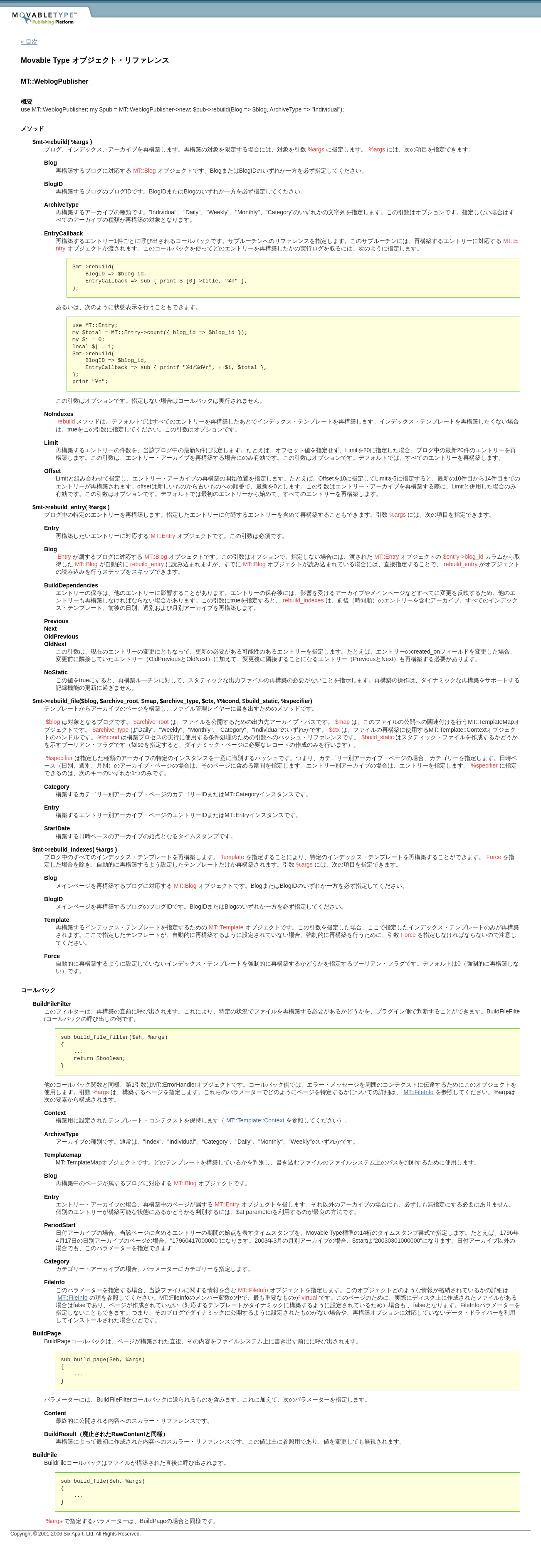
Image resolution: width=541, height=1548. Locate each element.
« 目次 (29, 41)
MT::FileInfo (418, 1092)
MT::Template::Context (255, 1120)
